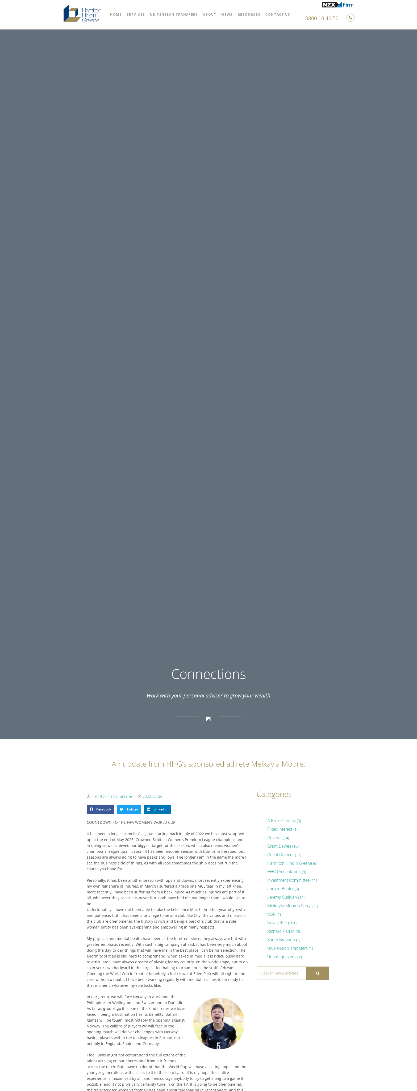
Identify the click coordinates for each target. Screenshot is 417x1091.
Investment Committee (288, 880)
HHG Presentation (284, 871)
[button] (100, 809)
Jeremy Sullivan (282, 897)
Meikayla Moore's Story (289, 905)
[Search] (317, 973)
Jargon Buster (280, 888)
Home (116, 14)
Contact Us (277, 14)
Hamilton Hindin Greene (289, 863)
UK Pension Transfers (174, 14)
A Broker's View (281, 820)
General (274, 837)
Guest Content (280, 854)
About (209, 14)
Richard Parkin (281, 931)
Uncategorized (280, 956)
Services (136, 14)
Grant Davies (279, 846)
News (226, 14)
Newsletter (277, 922)
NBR (271, 914)
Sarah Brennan (281, 939)
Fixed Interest (279, 829)
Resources (249, 14)
